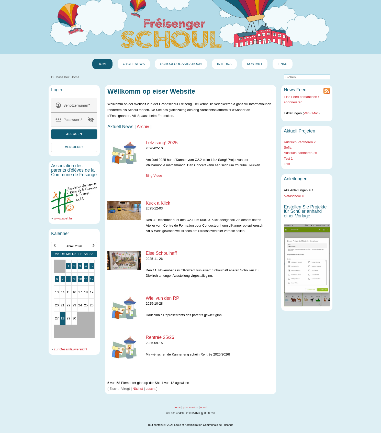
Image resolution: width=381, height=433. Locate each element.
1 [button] (68, 266)
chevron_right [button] (94, 245)
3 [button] (80, 266)
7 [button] (62, 279)
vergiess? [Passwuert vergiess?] (74, 147)
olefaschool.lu (294, 196)
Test (287, 164)
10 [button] (80, 279)
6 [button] (57, 279)
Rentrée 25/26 (160, 337)
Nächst (137, 389)
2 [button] (74, 266)
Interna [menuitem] (224, 64)
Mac (315, 113)
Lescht (150, 389)
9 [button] (74, 279)
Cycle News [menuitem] (134, 64)
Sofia (288, 147)
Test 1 (288, 158)
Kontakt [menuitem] (254, 64)
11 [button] (86, 279)
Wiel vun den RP (162, 298)
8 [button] (68, 279)
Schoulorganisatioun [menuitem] (180, 64)
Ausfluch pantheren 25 (300, 153)
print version (190, 407)
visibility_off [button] (91, 119)
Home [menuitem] (102, 64)
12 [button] (91, 279)
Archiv (143, 126)
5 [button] (92, 266)
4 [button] (86, 266)
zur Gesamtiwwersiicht (70, 349)
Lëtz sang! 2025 (162, 142)
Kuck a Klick (158, 203)
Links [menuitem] (282, 64)
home (177, 407)
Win (306, 113)
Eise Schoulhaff (161, 253)
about (203, 407)
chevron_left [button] (55, 245)
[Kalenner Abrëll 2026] (74, 291)
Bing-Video (154, 175)
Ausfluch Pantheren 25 (301, 142)
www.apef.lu (63, 218)
